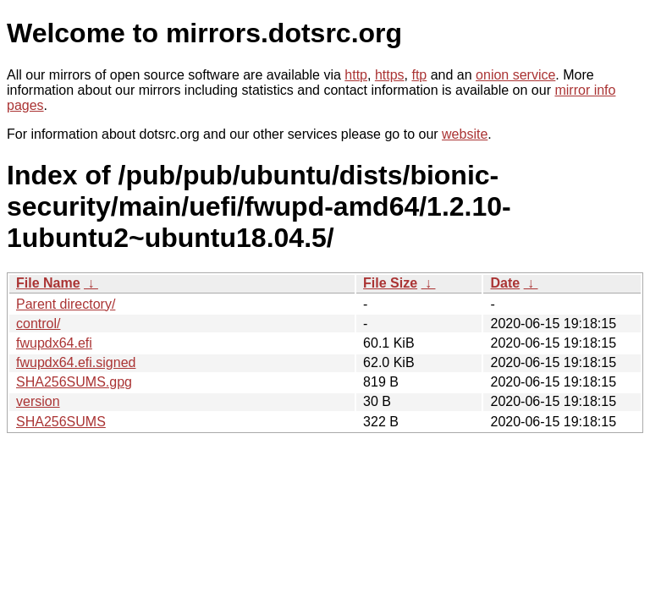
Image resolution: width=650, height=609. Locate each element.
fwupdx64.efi (54, 343)
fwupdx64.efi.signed (75, 362)
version (38, 401)
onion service (515, 75)
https (390, 75)
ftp (419, 75)
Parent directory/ (65, 304)
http (355, 75)
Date (505, 283)
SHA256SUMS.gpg (74, 382)
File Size (390, 283)
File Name (48, 283)
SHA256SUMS (61, 421)
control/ (38, 323)
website (465, 134)
